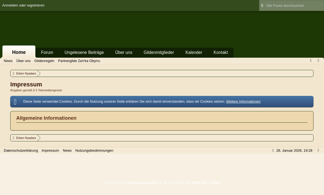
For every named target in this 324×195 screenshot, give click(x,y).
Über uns (123, 52)
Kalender (193, 52)
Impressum (50, 150)
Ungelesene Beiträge (84, 52)
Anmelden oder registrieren (23, 5)
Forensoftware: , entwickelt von (162, 183)
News (67, 150)
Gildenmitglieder (159, 52)
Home (19, 52)
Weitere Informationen (243, 101)
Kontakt (221, 52)
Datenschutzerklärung (21, 150)
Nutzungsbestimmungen (94, 150)
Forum (47, 52)
